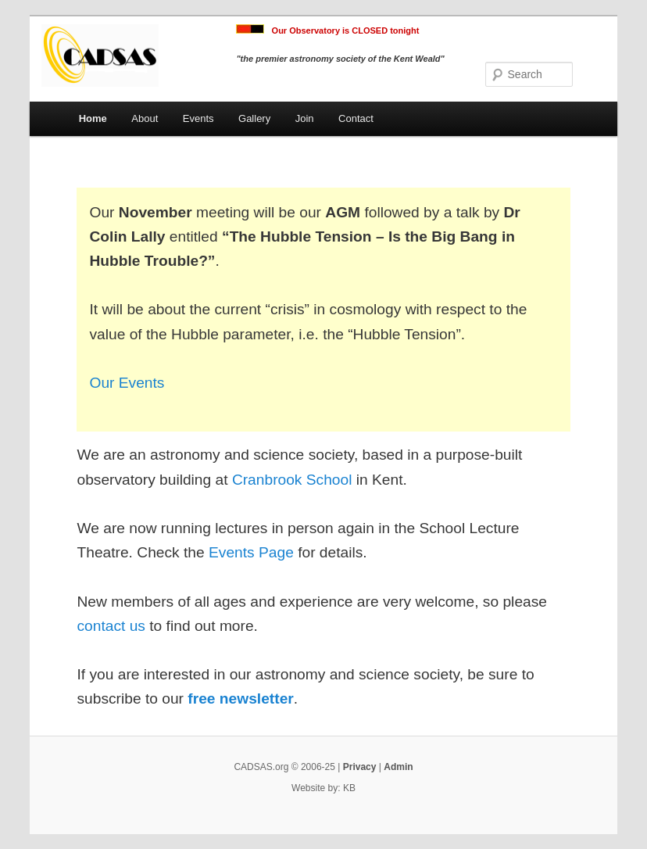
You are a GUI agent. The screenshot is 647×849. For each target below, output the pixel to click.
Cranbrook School (292, 479)
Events (198, 118)
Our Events (126, 382)
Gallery (254, 118)
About (144, 118)
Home (93, 118)
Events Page (251, 552)
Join (304, 118)
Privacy (360, 766)
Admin (398, 766)
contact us (111, 626)
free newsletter (240, 698)
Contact (356, 118)
